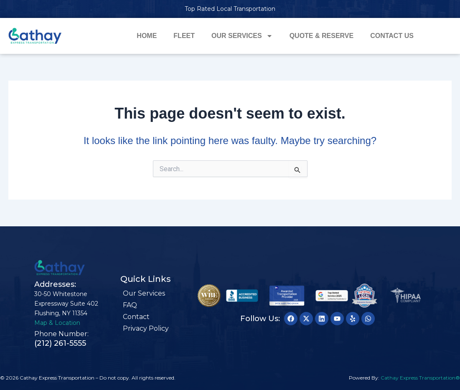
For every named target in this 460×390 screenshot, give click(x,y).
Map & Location (57, 323)
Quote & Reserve (322, 35)
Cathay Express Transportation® (420, 378)
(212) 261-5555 (60, 343)
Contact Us (392, 35)
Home (147, 35)
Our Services (242, 35)
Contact (136, 317)
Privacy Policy (146, 328)
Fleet (184, 35)
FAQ (130, 305)
